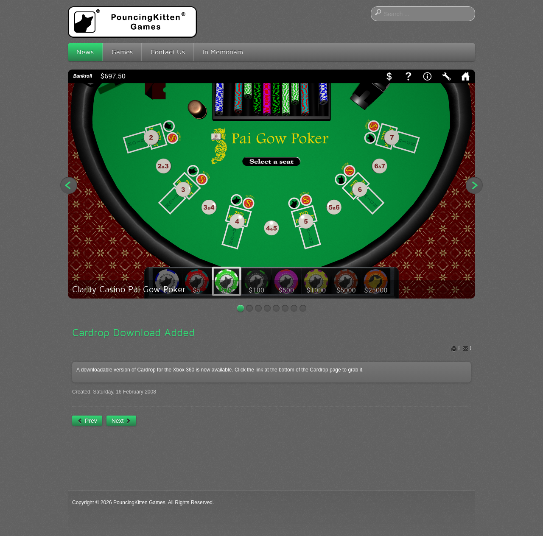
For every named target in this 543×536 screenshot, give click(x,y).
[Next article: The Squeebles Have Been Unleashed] (121, 421)
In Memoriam (223, 52)
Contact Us (168, 52)
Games (122, 52)
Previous (68, 185)
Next (474, 185)
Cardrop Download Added (133, 332)
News (85, 52)
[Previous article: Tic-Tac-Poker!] (87, 421)
